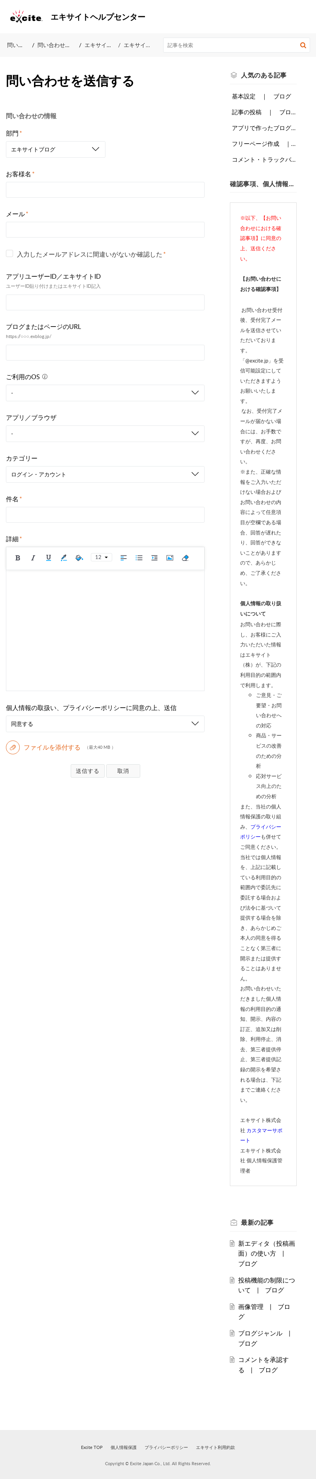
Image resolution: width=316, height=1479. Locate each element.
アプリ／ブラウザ (31, 417)
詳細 (14, 539)
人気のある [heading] (264, 75)
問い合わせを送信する (65, 45)
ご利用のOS (28, 376)
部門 (14, 133)
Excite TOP (92, 1447)
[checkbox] (9, 253)
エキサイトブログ (107, 45)
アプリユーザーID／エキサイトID (53, 276)
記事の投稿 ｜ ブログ (264, 112)
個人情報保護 (124, 1447)
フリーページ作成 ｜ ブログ (264, 143)
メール (17, 214)
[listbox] (55, 149)
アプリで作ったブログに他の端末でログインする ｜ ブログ (264, 128)
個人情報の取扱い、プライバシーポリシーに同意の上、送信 (91, 707)
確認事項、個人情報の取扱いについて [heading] (263, 183)
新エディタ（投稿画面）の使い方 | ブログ (266, 1253)
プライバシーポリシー (166, 1447)
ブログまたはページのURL (43, 326)
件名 (14, 499)
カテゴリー (22, 458)
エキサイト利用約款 (215, 1447)
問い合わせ (21, 45)
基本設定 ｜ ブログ (261, 96)
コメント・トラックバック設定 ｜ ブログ (264, 159)
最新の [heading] (257, 1222)
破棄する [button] (123, 770)
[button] (304, 17)
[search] (236, 45)
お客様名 (20, 174)
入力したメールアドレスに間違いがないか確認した (91, 254)
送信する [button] (88, 770)
